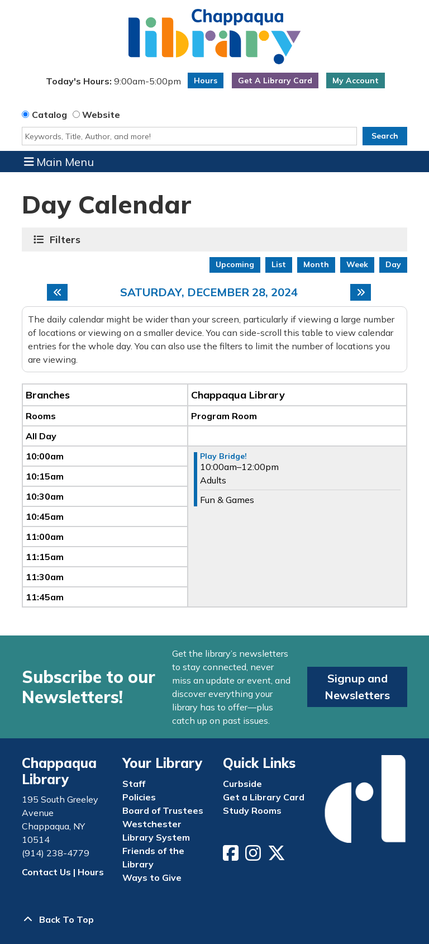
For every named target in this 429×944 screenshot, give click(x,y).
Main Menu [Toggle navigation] (59, 161)
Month (316, 264)
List (278, 264)
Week (357, 264)
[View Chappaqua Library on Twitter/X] (278, 856)
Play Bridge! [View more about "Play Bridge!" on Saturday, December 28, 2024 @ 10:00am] (223, 456)
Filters (66, 239)
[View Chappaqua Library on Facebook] (232, 856)
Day (393, 264)
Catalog (49, 114)
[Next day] (360, 292)
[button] (113, 83)
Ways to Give (152, 877)
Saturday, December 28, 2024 (209, 292)
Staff (133, 783)
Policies (139, 797)
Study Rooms (252, 810)
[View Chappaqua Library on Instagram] (254, 856)
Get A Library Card (275, 80)
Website (101, 114)
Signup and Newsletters (357, 686)
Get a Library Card (263, 797)
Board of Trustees (162, 810)
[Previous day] (57, 292)
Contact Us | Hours (63, 871)
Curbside (242, 783)
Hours (205, 80)
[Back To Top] (214, 919)
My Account (355, 80)
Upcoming (235, 264)
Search (384, 136)
